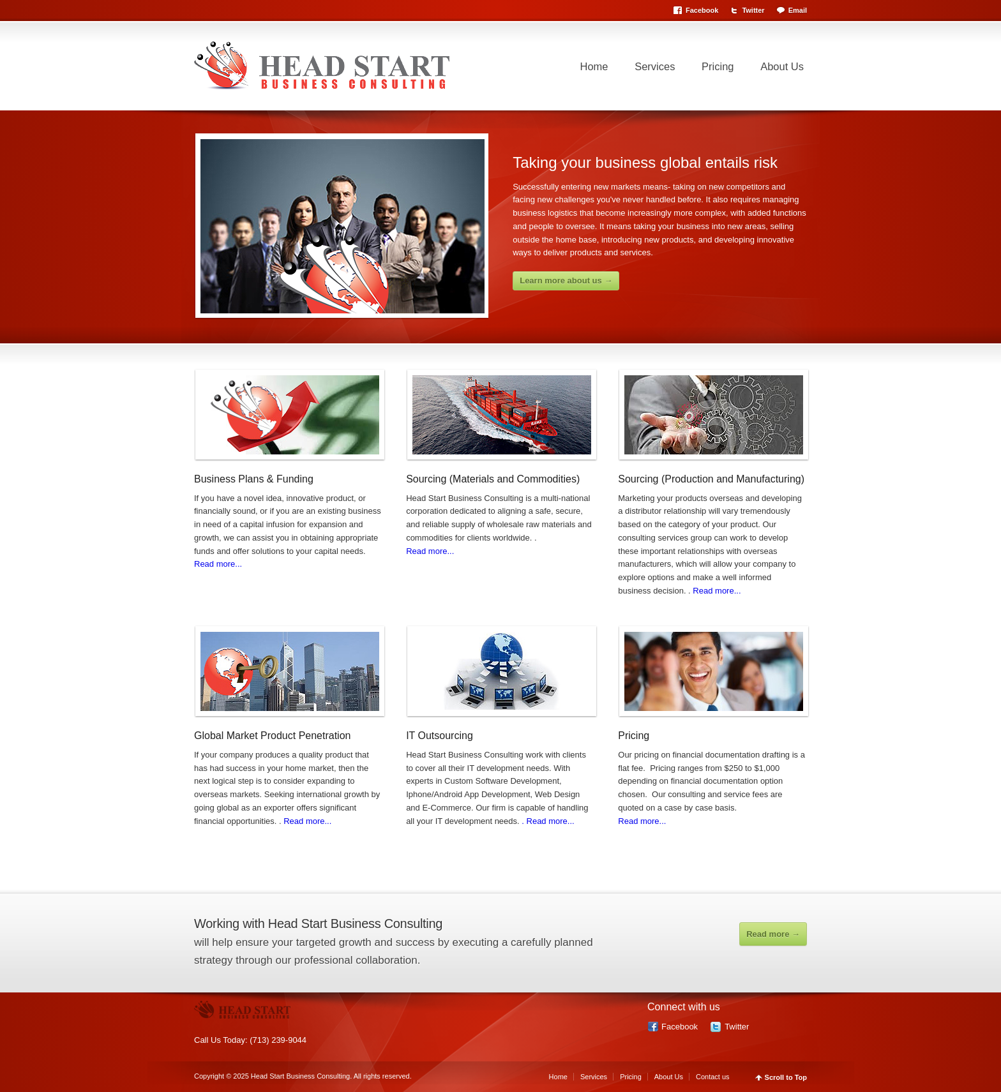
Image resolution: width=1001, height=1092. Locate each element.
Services (655, 66)
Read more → (773, 934)
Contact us (713, 1077)
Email (797, 10)
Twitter (753, 10)
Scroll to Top (786, 1077)
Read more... (218, 564)
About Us (782, 66)
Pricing (718, 66)
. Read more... (548, 821)
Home (594, 66)
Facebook (702, 10)
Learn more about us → (566, 280)
